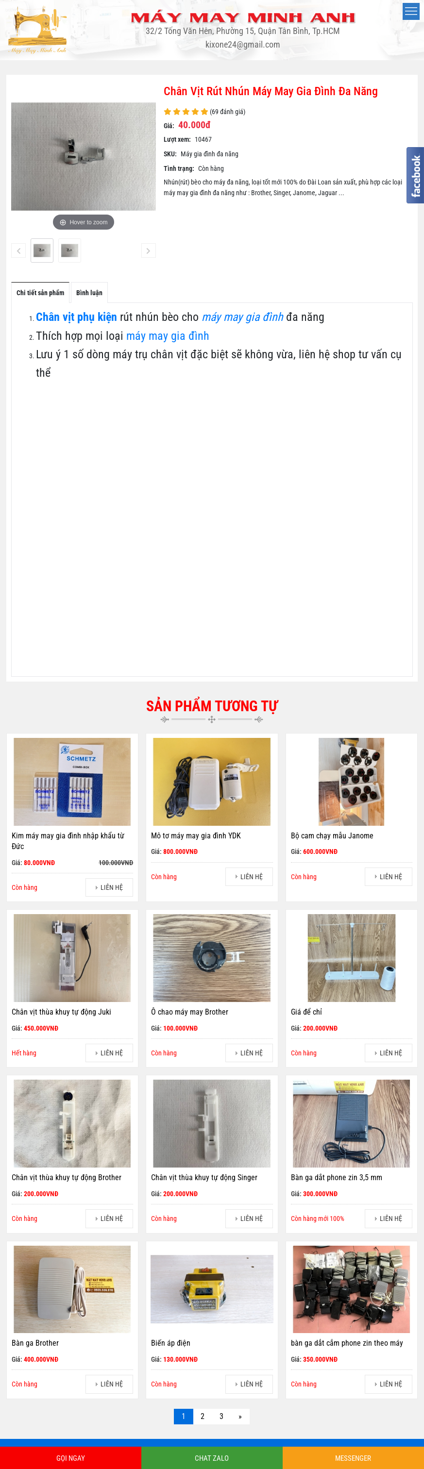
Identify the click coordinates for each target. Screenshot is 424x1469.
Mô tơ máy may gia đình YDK (196, 835)
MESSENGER (353, 1458)
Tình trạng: (179, 168)
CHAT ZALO (212, 1458)
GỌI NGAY (70, 1458)
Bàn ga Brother (35, 1343)
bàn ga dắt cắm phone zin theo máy (347, 1343)
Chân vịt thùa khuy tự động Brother (66, 1177)
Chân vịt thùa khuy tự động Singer (204, 1177)
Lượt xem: (177, 139)
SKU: (170, 154)
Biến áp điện (170, 1343)
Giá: (169, 126)
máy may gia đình (167, 336)
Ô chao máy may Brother (189, 1012)
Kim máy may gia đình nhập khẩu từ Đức (68, 841)
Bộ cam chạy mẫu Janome (332, 835)
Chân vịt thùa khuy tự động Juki (61, 1012)
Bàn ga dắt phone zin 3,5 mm (336, 1177)
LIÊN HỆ (112, 887)
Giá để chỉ (306, 1012)
